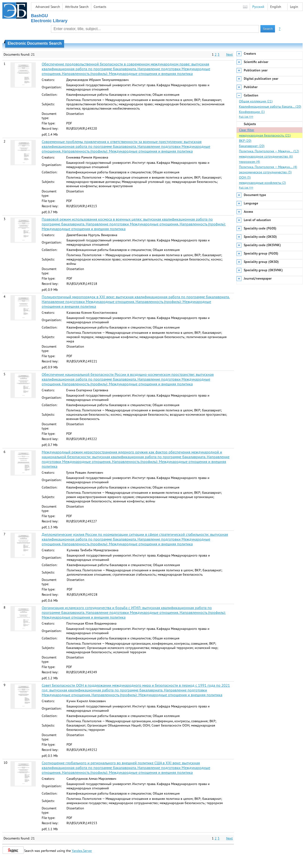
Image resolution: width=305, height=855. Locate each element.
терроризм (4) (249, 161)
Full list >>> (246, 116)
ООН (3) (245, 177)
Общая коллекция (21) (256, 101)
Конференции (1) (252, 112)
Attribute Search (77, 7)
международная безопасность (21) (265, 135)
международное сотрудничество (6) (266, 156)
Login (294, 7)
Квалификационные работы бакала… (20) (270, 106)
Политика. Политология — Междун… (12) (269, 151)
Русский (258, 7)
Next (229, 54)
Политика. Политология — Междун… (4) (268, 167)
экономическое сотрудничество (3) (265, 172)
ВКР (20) (245, 140)
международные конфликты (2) (262, 183)
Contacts (100, 7)
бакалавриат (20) (251, 146)
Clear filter (246, 130)
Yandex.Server (82, 851)
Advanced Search (48, 7)
